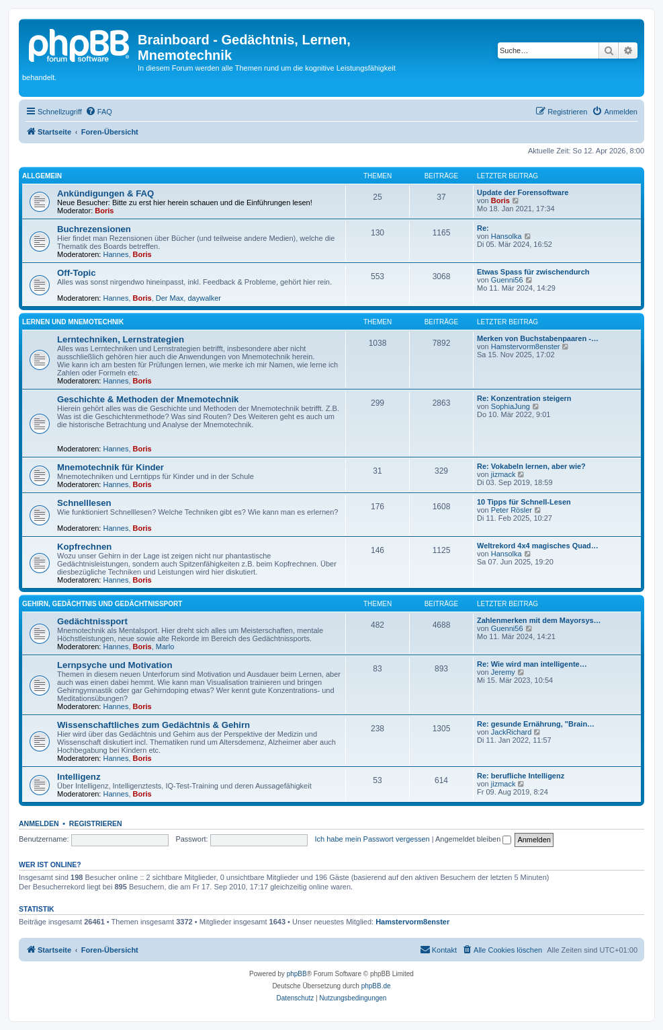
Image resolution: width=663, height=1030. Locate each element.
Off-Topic (76, 273)
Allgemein (42, 176)
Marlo (165, 646)
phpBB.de (376, 986)
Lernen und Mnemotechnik (73, 322)
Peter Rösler (511, 510)
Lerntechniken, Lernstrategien (120, 339)
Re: (483, 228)
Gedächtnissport (92, 621)
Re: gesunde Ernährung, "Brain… (535, 724)
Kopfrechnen (87, 547)
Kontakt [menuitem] (438, 949)
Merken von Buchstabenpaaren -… (538, 338)
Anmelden (39, 823)
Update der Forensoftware (522, 192)
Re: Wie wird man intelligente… (532, 664)
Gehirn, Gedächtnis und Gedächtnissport (102, 604)
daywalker (204, 298)
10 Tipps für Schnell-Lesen (524, 502)
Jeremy (503, 672)
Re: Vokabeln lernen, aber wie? (531, 466)
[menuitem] (98, 112)
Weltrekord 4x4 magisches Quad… (538, 546)
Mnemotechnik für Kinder (110, 467)
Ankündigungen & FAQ (105, 193)
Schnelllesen (84, 503)
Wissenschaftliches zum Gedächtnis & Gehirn (153, 725)
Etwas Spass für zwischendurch (533, 272)
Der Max (170, 298)
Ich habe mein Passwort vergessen (371, 839)
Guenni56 (507, 280)
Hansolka (506, 236)
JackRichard (511, 732)
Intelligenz (78, 777)
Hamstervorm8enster (525, 346)
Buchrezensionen (94, 229)
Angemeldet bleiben (473, 839)
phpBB (297, 974)
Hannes (116, 254)
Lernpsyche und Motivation (114, 665)
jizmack (503, 474)
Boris (104, 211)
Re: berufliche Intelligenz (520, 776)
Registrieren (95, 823)
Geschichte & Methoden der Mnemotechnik (147, 399)
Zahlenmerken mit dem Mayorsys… (539, 620)
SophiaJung (510, 406)
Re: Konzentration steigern (524, 398)
